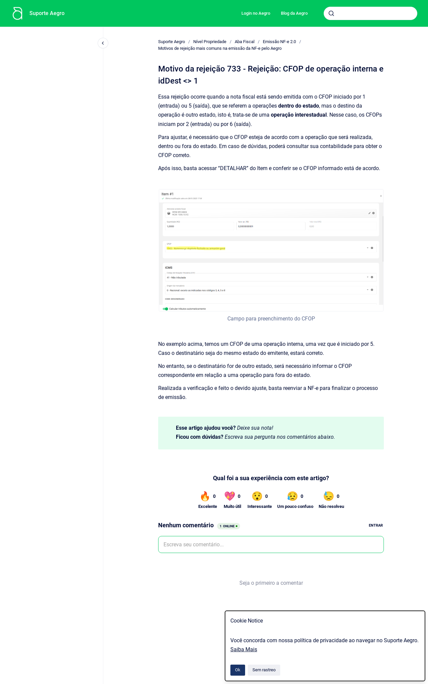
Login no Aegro (255, 13)
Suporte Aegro (47, 13)
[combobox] (370, 13)
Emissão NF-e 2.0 (279, 41)
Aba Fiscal (244, 41)
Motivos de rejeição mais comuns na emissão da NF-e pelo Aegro (220, 48)
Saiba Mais (243, 649)
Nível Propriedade (209, 41)
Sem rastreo (264, 669)
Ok (237, 669)
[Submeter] (331, 13)
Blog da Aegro (294, 13)
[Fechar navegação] (103, 43)
